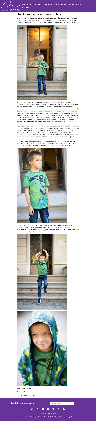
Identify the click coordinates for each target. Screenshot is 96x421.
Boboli (51, 141)
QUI (24, 113)
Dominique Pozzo (28, 395)
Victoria (64, 145)
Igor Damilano (72, 417)
